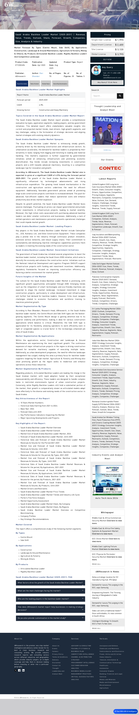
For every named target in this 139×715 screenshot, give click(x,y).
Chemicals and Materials (109, 664)
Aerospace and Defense (109, 662)
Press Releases (59, 11)
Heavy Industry (105, 673)
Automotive (104, 684)
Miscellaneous (105, 701)
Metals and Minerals (108, 695)
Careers (55, 667)
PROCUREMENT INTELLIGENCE (83, 679)
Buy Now (107, 60)
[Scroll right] (85, 84)
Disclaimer (56, 679)
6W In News (86, 11)
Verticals (74, 11)
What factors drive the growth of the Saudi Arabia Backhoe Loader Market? (50, 584)
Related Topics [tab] (62, 84)
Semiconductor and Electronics (112, 667)
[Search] (120, 96)
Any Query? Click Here (107, 82)
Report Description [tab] (25, 84)
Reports (46, 11)
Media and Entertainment (109, 698)
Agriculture (104, 704)
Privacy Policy (57, 670)
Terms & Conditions (60, 673)
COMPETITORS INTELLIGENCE (82, 670)
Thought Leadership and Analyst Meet (58, 687)
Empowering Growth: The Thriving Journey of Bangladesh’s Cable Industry (107, 611)
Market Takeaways (112, 11)
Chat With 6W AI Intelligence (125, 711)
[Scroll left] (15, 84)
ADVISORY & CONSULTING (81, 662)
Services (35, 11)
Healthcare (104, 681)
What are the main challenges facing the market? (50, 591)
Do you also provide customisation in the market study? (50, 619)
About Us (24, 11)
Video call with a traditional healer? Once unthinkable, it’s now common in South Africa (107, 629)
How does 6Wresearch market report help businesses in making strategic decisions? (50, 609)
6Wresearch (24, 714)
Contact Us (128, 11)
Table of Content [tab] (45, 84)
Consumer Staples (107, 687)
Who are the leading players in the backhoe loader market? (50, 600)
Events (97, 11)
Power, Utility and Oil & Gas (110, 670)
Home (15, 11)
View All (108, 150)
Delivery (55, 676)
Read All (96, 580)
